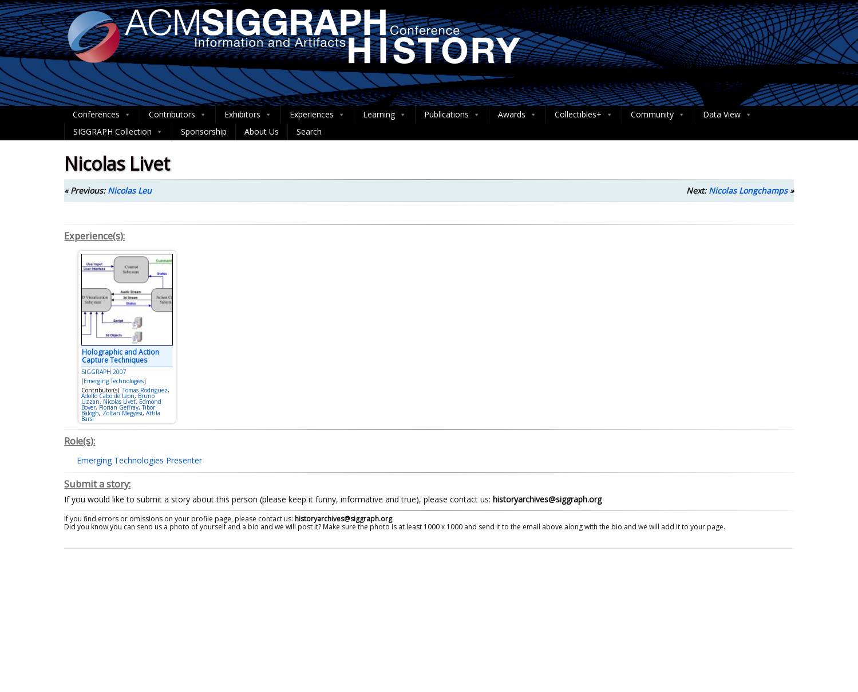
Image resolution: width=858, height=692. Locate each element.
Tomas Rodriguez (145, 390)
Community (658, 114)
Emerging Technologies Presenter (139, 460)
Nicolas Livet (119, 402)
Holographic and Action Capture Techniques (120, 356)
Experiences (317, 114)
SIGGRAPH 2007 (103, 372)
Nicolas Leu (130, 190)
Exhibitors (248, 114)
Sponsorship (204, 131)
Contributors (178, 114)
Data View (727, 114)
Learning (384, 114)
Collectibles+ (584, 114)
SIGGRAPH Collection (118, 131)
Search (309, 131)
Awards (517, 114)
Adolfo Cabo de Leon (108, 396)
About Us (261, 131)
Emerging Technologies (114, 381)
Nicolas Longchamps (748, 190)
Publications (452, 114)
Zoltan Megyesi (122, 413)
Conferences (102, 114)
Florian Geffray (119, 407)
